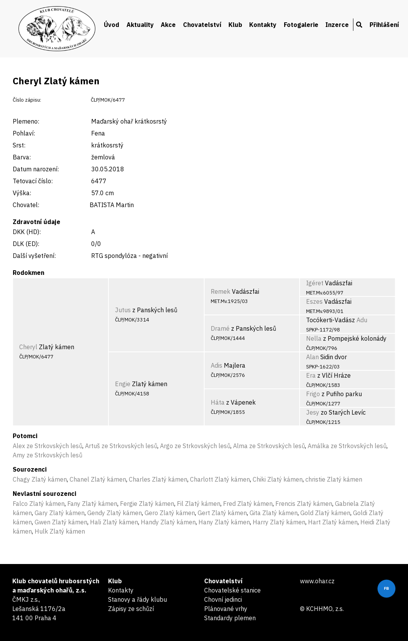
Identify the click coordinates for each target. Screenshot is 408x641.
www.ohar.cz (317, 581)
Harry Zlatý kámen (279, 522)
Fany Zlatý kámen (92, 503)
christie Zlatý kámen (333, 479)
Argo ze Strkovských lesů (195, 446)
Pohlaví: (24, 133)
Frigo (313, 394)
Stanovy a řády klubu (137, 599)
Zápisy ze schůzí (131, 609)
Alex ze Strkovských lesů (47, 446)
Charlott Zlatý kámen (220, 479)
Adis (216, 365)
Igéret (314, 283)
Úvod (111, 24)
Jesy (312, 412)
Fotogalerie (301, 24)
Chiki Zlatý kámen (278, 479)
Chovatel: (26, 205)
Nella (313, 338)
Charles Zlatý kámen (158, 479)
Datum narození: (36, 169)
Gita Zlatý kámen (274, 513)
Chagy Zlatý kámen (40, 479)
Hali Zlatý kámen (114, 522)
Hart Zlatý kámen (333, 522)
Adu (361, 320)
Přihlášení (384, 24)
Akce (168, 24)
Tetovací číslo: (33, 181)
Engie (122, 384)
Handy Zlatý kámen (168, 522)
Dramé (220, 328)
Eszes (314, 301)
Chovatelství (202, 24)
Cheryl (28, 347)
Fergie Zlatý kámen (147, 503)
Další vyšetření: (34, 255)
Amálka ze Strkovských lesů (347, 446)
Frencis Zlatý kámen (303, 503)
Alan (312, 357)
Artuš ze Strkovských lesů (121, 446)
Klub (235, 24)
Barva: (22, 157)
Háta (218, 402)
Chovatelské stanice (232, 590)
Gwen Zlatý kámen (61, 522)
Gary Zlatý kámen (60, 513)
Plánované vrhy (225, 609)
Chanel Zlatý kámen (98, 479)
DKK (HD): (27, 232)
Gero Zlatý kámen (170, 513)
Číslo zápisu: (27, 100)
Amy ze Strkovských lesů (47, 455)
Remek (220, 291)
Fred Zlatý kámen (248, 503)
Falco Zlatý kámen (39, 503)
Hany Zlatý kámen (224, 522)
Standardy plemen (230, 618)
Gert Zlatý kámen (222, 513)
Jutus (123, 310)
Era (311, 375)
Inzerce (337, 24)
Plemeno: (26, 121)
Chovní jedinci (223, 599)
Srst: (19, 145)
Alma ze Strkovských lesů (269, 446)
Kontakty (262, 24)
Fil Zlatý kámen (198, 503)
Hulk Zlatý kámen (60, 531)
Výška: (22, 193)
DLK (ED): (26, 244)
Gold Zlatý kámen (325, 513)
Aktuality (140, 24)
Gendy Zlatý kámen (114, 513)
